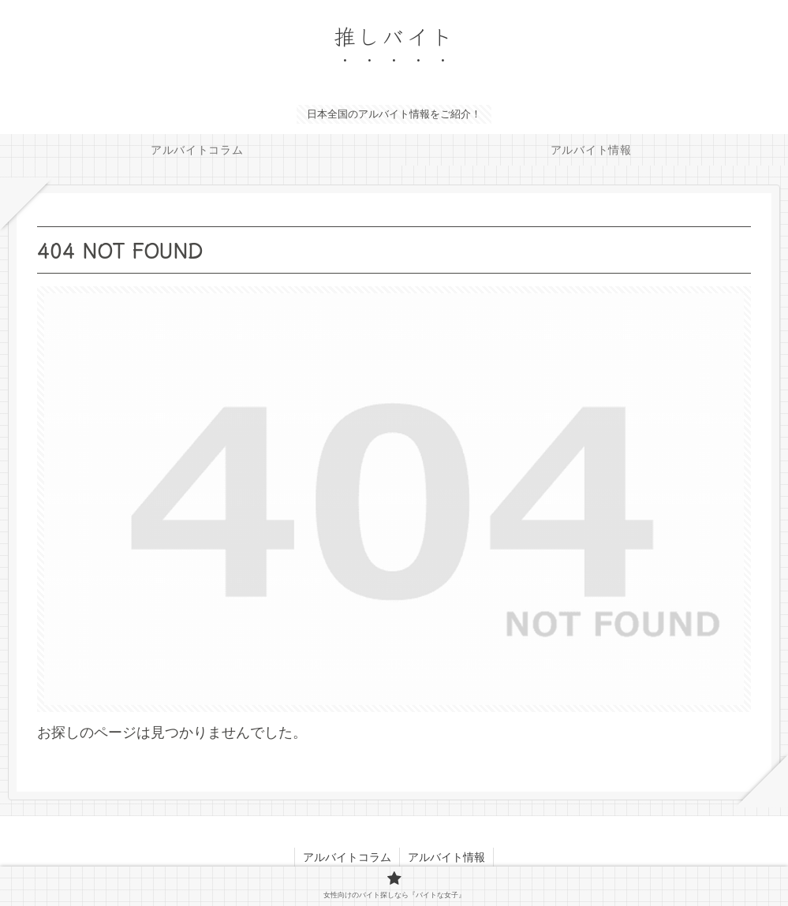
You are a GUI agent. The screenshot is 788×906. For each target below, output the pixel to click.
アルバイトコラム (347, 857)
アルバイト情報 (446, 857)
